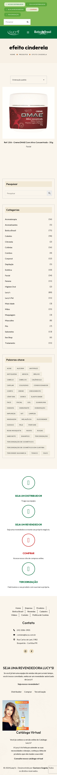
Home (12, 54)
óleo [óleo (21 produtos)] (45, 453)
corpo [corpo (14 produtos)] (10, 391)
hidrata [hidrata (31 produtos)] (10, 408)
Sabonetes (9, 331)
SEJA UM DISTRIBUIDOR (28, 495)
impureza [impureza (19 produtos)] (11, 413)
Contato (24, 615)
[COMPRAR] (28, 540)
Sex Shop (8, 337)
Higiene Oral (10, 286)
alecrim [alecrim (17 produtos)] (20, 368)
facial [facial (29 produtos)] (19, 402)
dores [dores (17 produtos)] (23, 397)
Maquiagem (10, 315)
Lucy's (7, 292)
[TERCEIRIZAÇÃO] (28, 568)
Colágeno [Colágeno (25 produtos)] (23, 385)
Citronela (9, 242)
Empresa (28, 608)
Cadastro (43, 611)
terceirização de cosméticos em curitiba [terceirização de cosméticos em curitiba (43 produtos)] (25, 447)
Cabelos (8, 236)
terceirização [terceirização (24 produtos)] (41, 436)
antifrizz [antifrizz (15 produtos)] (33, 368)
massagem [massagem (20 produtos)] (11, 419)
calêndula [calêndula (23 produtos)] (37, 380)
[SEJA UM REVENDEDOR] (28, 511)
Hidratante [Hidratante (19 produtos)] (24, 408)
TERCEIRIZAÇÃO (28, 581)
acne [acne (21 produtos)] (9, 368)
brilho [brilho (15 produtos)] (37, 374)
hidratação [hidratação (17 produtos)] (40, 408)
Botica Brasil (10, 230)
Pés (6, 326)
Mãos (7, 309)
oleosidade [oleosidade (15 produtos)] (42, 419)
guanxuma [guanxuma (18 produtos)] (41, 402)
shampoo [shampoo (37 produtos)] (25, 436)
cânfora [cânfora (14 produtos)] (11, 397)
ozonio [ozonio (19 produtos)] (10, 425)
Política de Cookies (40, 615)
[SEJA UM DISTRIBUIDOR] (28, 482)
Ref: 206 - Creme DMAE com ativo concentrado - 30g (28, 142)
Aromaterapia (11, 219)
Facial (28, 146)
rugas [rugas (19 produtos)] (40, 430)
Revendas (31, 611)
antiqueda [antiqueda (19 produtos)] (12, 374)
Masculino (9, 320)
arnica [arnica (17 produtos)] (25, 374)
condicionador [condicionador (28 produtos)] (41, 385)
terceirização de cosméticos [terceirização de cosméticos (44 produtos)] (20, 442)
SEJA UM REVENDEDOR (28, 524)
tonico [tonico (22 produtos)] (34, 453)
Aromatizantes (11, 225)
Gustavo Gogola (40, 768)
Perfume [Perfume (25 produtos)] (32, 425)
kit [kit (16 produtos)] (22, 413)
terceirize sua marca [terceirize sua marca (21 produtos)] (16, 453)
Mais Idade (9, 303)
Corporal (9, 258)
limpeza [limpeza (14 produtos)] (32, 413)
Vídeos (14, 615)
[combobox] (28, 80)
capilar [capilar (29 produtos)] (10, 385)
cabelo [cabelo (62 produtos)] (10, 380)
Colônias (8, 247)
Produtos (23, 54)
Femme (8, 281)
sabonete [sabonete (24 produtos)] (11, 436)
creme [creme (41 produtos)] (21, 391)
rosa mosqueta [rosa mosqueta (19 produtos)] (14, 430)
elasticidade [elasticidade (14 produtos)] (37, 397)
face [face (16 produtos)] (9, 402)
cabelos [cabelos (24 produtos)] (23, 380)
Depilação (9, 264)
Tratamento (10, 343)
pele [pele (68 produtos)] (21, 425)
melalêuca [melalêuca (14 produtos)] (26, 419)
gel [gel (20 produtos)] (29, 402)
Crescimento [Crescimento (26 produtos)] (35, 391)
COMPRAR (28, 553)
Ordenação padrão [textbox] (19, 80)
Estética (8, 270)
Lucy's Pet (9, 298)
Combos (8, 253)
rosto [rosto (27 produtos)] (29, 430)
